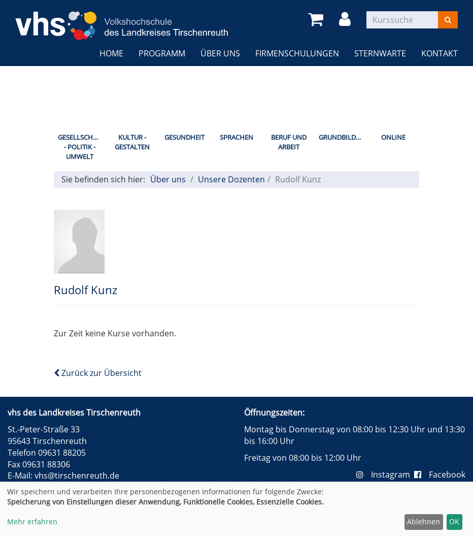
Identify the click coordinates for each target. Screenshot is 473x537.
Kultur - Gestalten (132, 142)
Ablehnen (423, 521)
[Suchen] (448, 19)
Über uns (220, 53)
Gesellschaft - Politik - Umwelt (81, 147)
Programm (162, 53)
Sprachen (236, 137)
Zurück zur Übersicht (98, 372)
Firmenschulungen (297, 53)
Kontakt (439, 53)
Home (111, 53)
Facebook (439, 474)
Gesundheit (184, 137)
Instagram (385, 474)
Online (393, 137)
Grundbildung (343, 137)
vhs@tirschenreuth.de (77, 475)
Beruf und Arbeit (289, 142)
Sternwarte (380, 53)
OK (454, 521)
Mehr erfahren (32, 521)
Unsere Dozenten (231, 179)
